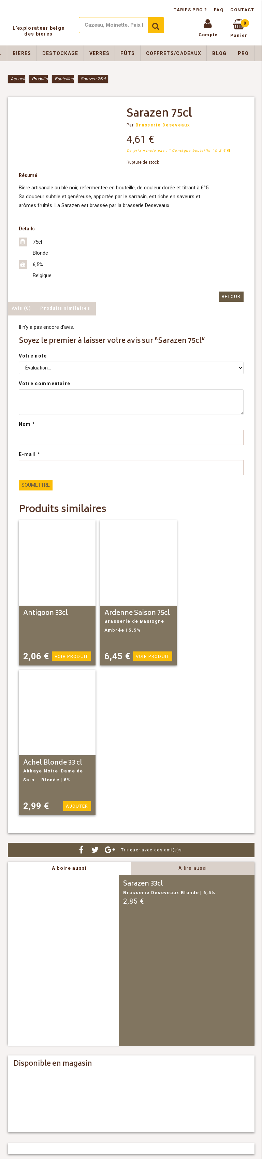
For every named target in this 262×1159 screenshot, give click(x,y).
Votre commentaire (45, 383)
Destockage (60, 53)
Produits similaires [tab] (65, 308)
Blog (219, 53)
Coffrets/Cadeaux (174, 53)
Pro (243, 53)
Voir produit (71, 656)
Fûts (127, 53)
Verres (99, 53)
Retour (231, 296)
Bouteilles (64, 78)
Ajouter (77, 806)
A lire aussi (192, 868)
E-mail (29, 454)
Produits (40, 78)
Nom (27, 424)
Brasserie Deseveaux (162, 124)
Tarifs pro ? (191, 9)
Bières (22, 53)
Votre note (33, 356)
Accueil (18, 78)
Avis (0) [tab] (21, 308)
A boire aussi (69, 868)
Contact (242, 9)
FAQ (218, 9)
